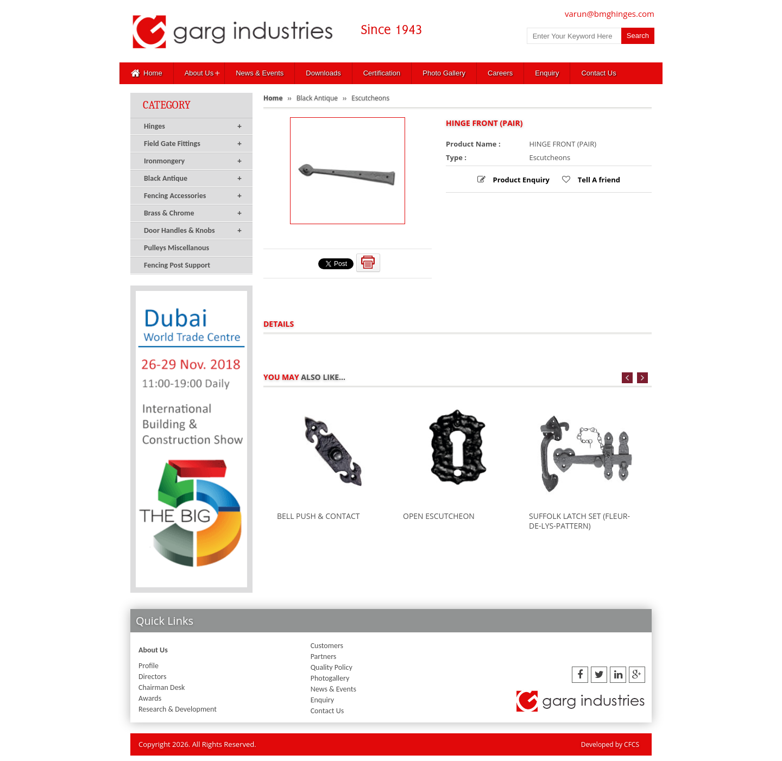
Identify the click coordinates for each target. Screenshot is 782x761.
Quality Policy (331, 667)
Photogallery (330, 678)
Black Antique (193, 178)
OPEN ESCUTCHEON (439, 516)
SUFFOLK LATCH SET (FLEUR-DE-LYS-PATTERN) (579, 521)
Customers (327, 645)
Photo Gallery (443, 73)
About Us (199, 73)
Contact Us (598, 73)
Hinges (193, 126)
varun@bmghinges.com (609, 13)
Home (146, 73)
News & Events (259, 73)
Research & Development (177, 709)
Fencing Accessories (193, 196)
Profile (148, 665)
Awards (149, 698)
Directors (152, 676)
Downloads (323, 73)
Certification (382, 73)
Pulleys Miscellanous (176, 247)
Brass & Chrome (193, 213)
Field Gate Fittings (193, 143)
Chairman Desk (161, 687)
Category (167, 105)
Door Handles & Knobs (193, 230)
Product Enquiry (520, 180)
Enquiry (547, 73)
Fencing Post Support (177, 265)
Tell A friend (598, 180)
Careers (500, 73)
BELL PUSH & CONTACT (318, 516)
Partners (324, 656)
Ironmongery (193, 161)
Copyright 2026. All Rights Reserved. (197, 744)
